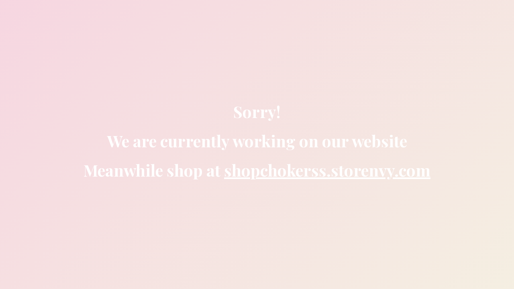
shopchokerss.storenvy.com (327, 170)
